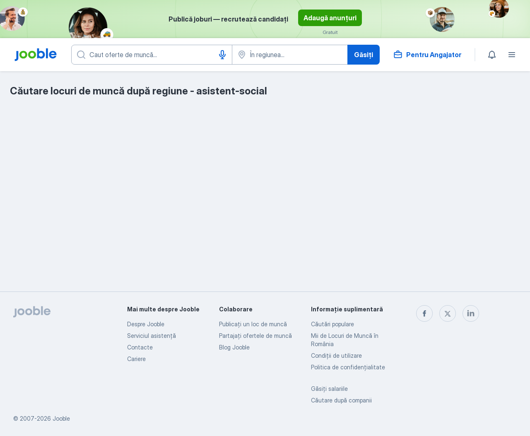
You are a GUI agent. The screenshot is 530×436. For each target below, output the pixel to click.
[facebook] (424, 313)
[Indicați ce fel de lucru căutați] (151, 55)
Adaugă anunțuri (330, 18)
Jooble (61, 418)
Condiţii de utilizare (336, 355)
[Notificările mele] (492, 55)
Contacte (140, 347)
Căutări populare (332, 324)
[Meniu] (512, 55)
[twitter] (447, 313)
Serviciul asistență (151, 335)
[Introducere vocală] (222, 54)
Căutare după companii (341, 400)
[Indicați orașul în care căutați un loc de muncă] (290, 55)
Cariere (136, 358)
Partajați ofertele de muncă (255, 335)
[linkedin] (471, 313)
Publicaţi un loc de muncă (253, 324)
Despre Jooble (145, 324)
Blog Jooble (234, 347)
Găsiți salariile (329, 388)
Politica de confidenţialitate (348, 367)
